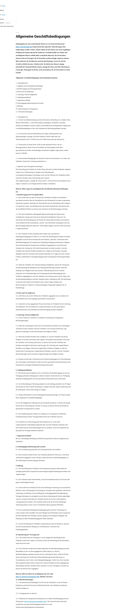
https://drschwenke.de (23, 47)
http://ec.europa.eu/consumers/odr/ (28, 577)
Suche (2, 23)
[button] (57, 10)
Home (4, 6)
